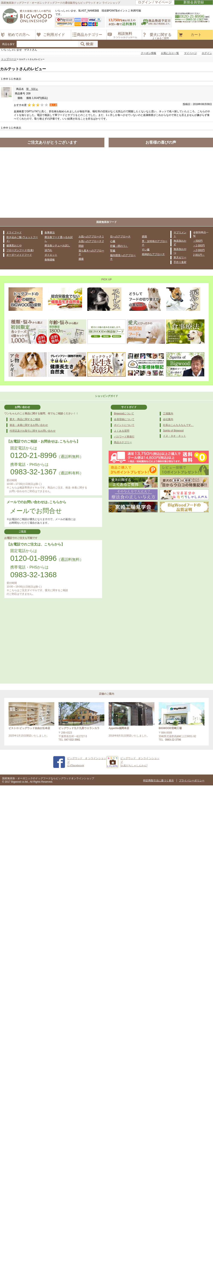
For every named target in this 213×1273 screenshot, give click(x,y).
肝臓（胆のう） (119, 245)
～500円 (198, 240)
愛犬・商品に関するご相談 (25, 419)
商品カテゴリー (123, 442)
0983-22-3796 (173, 739)
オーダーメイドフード (19, 254)
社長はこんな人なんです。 (178, 425)
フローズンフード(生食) (20, 250)
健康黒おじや (14, 245)
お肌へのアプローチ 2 (91, 241)
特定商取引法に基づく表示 (158, 780)
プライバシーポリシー (191, 780)
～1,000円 (199, 245)
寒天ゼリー (180, 257)
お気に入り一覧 (170, 53)
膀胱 (144, 236)
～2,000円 (199, 250)
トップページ (8, 59)
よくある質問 (121, 430)
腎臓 (112, 250)
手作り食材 (180, 262)
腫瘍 (81, 258)
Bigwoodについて (124, 413)
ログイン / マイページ (154, 2)
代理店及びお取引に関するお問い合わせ (33, 430)
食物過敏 (50, 259)
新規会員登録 (193, 2)
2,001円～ (199, 254)
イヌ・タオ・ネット (174, 435)
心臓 (112, 241)
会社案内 (168, 419)
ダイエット (51, 254)
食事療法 (50, 232)
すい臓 (146, 249)
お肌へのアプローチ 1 (91, 236)
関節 (81, 245)
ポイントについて (124, 425)
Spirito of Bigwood (173, 430)
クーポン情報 (148, 53)
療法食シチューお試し (57, 245)
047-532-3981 (72, 739)
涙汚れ (48, 250)
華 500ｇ (32, 89)
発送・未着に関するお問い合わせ (29, 425)
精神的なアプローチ (153, 254)
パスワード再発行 (124, 436)
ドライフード (14, 232)
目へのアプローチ (120, 236)
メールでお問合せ (36, 510)
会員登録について (124, 419)
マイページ (190, 53)
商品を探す (8, 44)
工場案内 (168, 413)
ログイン (207, 53)
